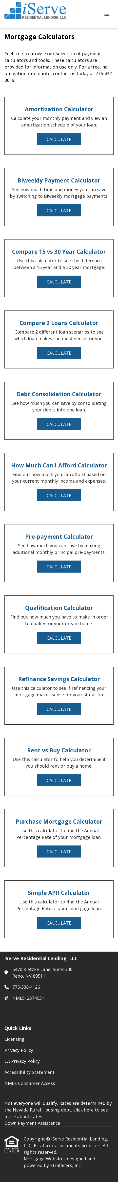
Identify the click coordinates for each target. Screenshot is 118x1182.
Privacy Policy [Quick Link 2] (18, 1050)
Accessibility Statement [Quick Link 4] (29, 1072)
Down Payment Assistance (32, 1123)
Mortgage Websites (45, 1159)
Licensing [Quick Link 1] (14, 1039)
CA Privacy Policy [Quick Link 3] (22, 1061)
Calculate (59, 139)
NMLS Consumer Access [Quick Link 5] (29, 1083)
